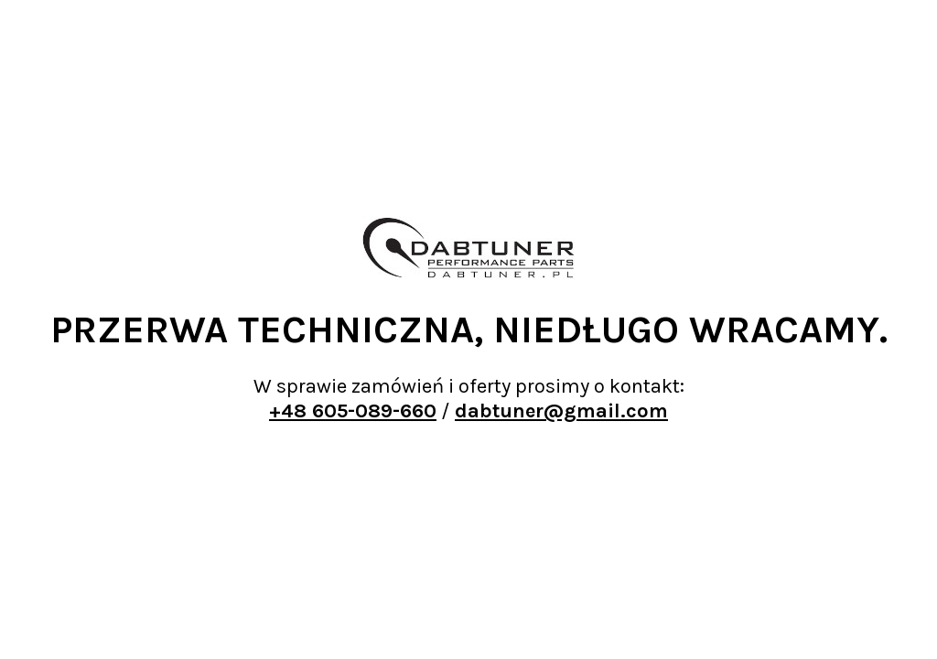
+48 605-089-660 (352, 411)
